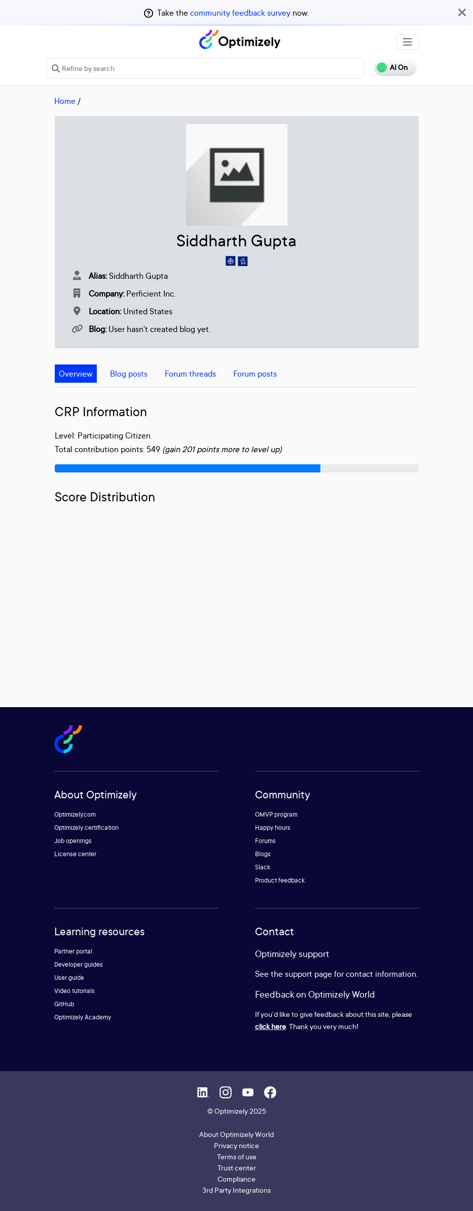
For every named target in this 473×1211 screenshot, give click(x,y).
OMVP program (276, 814)
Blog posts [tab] (129, 373)
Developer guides (78, 964)
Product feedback (280, 880)
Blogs (263, 854)
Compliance (236, 1179)
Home (65, 100)
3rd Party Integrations (236, 1190)
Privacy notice (236, 1145)
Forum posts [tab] (255, 373)
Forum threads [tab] (190, 373)
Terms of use (237, 1156)
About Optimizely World (236, 1134)
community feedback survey (240, 12)
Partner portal (73, 951)
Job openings (73, 840)
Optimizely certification (86, 827)
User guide (69, 977)
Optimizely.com (75, 814)
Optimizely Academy (82, 1017)
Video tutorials (74, 990)
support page (308, 973)
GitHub (64, 1004)
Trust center (236, 1167)
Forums (265, 840)
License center (75, 854)
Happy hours (272, 827)
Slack (262, 867)
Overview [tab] (76, 373)
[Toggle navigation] (407, 42)
